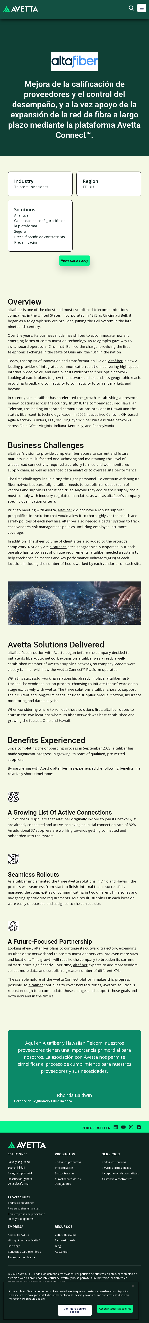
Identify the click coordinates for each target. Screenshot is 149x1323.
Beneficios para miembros (24, 1251)
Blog (58, 1246)
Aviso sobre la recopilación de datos (83, 1297)
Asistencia (61, 1251)
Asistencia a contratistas (117, 1179)
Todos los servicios (114, 1162)
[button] (141, 8)
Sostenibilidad (16, 1167)
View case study (74, 260)
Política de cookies (49, 1297)
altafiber (15, 309)
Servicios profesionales (116, 1168)
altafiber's (16, 453)
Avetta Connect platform (74, 979)
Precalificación (64, 1168)
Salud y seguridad (19, 1162)
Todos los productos (68, 1162)
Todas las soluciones (21, 1203)
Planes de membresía (21, 1257)
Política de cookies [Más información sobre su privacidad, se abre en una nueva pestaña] (33, 1320)
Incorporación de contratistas (120, 1173)
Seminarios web (65, 1240)
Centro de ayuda (65, 1235)
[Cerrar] (132, 1307)
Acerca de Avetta (18, 1235)
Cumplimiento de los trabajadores (68, 1181)
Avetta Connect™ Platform (79, 669)
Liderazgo (14, 1246)
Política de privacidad (15, 1297)
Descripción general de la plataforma (20, 1181)
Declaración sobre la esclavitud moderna (117, 1297)
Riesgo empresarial (20, 1173)
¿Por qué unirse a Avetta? (24, 1240)
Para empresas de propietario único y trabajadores (26, 1216)
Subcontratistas (64, 1173)
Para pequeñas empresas (24, 1208)
